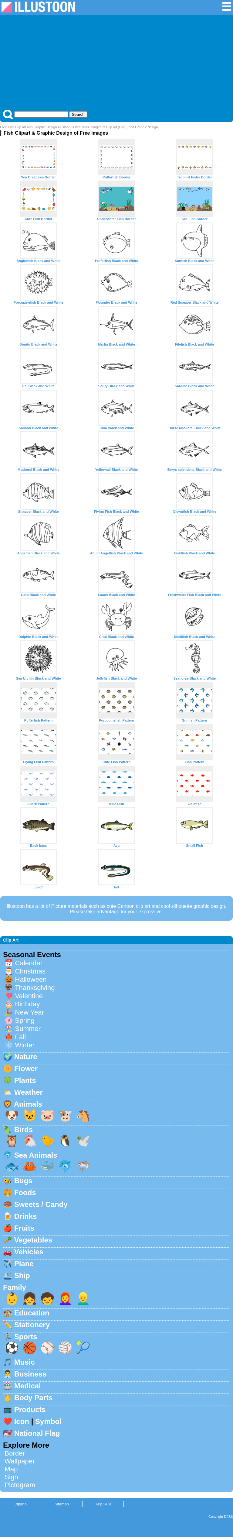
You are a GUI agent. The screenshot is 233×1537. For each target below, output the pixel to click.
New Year (29, 1012)
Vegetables (33, 1240)
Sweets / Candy (41, 1204)
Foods (25, 1192)
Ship (22, 1275)
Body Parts (33, 1398)
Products (30, 1409)
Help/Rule (102, 1504)
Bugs (23, 1181)
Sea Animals (35, 1155)
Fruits (24, 1228)
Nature (25, 1057)
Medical (27, 1386)
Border (15, 1453)
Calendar (28, 963)
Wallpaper (20, 1461)
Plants (25, 1080)
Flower (26, 1068)
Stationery (32, 1325)
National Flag (37, 1433)
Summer (28, 1028)
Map (11, 1469)
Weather (28, 1092)
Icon (21, 1421)
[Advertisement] (116, 63)
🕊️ (83, 1140)
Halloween (31, 979)
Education (31, 1313)
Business (30, 1374)
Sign (11, 1477)
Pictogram (20, 1485)
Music (24, 1362)
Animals (28, 1104)
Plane (24, 1264)
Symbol (48, 1421)
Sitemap (62, 1504)
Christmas (30, 971)
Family (14, 1287)
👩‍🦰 (65, 1298)
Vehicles (28, 1252)
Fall (20, 1037)
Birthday (27, 1004)
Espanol (20, 1504)
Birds (23, 1129)
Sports (25, 1336)
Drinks (25, 1216)
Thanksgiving (35, 987)
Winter (25, 1045)
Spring (25, 1020)
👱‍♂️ (83, 1298)
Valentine (29, 996)
